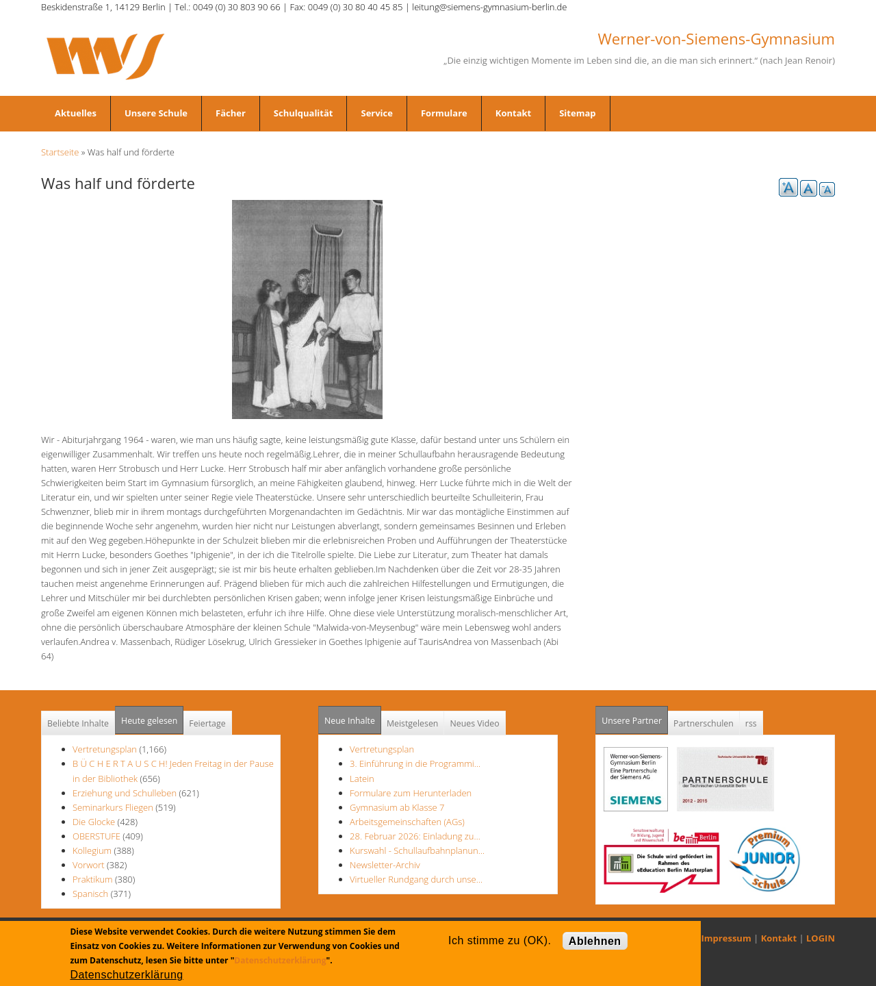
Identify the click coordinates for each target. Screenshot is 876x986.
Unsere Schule (156, 113)
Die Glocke (95, 822)
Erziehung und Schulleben (126, 793)
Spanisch (90, 893)
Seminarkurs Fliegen (113, 807)
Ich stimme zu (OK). (499, 940)
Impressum (726, 938)
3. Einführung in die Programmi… (415, 763)
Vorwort (89, 865)
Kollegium (92, 850)
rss (751, 723)
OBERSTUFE (96, 836)
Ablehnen (595, 941)
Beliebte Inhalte (78, 723)
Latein (362, 778)
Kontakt (513, 113)
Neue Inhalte (349, 720)
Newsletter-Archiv (385, 865)
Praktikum (93, 879)
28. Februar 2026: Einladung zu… (415, 836)
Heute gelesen (149, 720)
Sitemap (577, 113)
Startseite (60, 152)
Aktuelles (75, 113)
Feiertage (207, 723)
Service (376, 113)
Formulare (444, 113)
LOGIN (820, 938)
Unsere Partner (635, 716)
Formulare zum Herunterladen (411, 793)
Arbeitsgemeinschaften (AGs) (407, 822)
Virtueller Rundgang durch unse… (416, 879)
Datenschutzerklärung (280, 960)
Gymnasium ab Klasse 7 (397, 807)
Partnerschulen (703, 723)
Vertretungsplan (105, 749)
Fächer (231, 113)
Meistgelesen (413, 723)
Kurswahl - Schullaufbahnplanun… (417, 850)
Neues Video (474, 723)
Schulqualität (303, 113)
